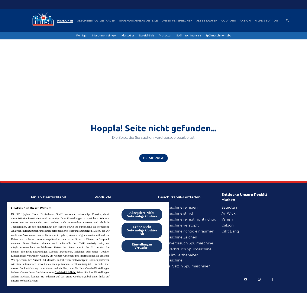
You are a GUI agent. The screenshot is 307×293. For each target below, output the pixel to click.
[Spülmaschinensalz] (188, 35)
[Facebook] (272, 279)
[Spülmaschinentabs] (218, 35)
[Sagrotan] (229, 207)
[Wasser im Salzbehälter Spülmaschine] (188, 258)
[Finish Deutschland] (51, 196)
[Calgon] (227, 225)
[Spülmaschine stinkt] (176, 213)
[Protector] (165, 35)
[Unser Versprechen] (177, 21)
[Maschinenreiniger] (104, 35)
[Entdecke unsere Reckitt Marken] (248, 196)
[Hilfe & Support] (267, 21)
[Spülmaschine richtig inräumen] (186, 231)
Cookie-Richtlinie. (65, 272)
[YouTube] (245, 279)
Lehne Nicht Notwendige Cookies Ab (142, 230)
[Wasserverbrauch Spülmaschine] (185, 243)
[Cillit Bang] (230, 231)
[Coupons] (228, 21)
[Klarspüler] (128, 35)
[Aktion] (245, 21)
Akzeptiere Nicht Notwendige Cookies (142, 214)
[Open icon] (287, 20)
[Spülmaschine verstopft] (178, 225)
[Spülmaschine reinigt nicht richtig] (187, 219)
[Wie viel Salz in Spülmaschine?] (184, 266)
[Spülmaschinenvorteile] (138, 21)
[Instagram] (259, 279)
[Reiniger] (82, 35)
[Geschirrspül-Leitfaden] (96, 21)
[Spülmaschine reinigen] (178, 207)
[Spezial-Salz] (146, 35)
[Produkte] (65, 21)
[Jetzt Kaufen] (207, 21)
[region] (88, 244)
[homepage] (153, 158)
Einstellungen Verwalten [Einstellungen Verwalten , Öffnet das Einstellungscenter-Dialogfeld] (142, 246)
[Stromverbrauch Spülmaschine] (185, 249)
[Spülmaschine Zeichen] (177, 237)
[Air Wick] (228, 213)
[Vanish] (227, 219)
